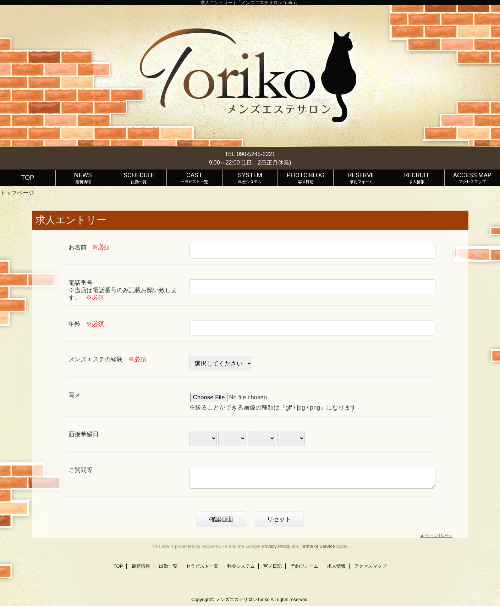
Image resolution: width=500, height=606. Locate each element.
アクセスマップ (370, 566)
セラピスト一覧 (202, 566)
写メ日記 (272, 566)
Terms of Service (318, 546)
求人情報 (336, 566)
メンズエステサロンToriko (243, 599)
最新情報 (141, 566)
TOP (27, 177)
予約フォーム (304, 566)
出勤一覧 (168, 566)
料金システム (241, 566)
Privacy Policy (276, 546)
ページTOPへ (438, 535)
